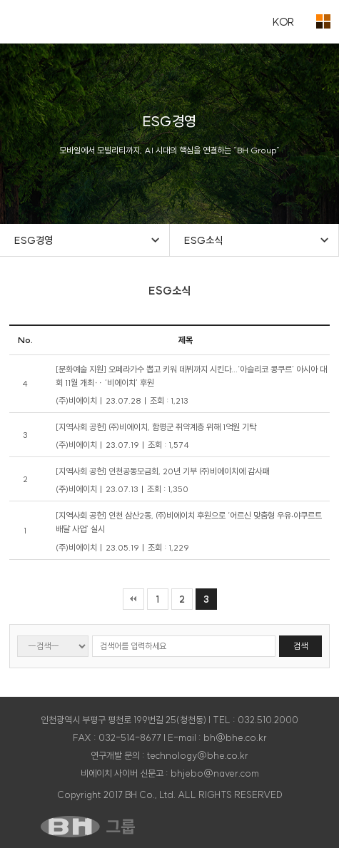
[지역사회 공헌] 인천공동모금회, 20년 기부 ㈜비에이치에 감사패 (162, 471)
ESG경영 (33, 240)
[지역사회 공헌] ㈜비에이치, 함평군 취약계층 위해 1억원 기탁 (156, 427)
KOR (283, 21)
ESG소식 (203, 240)
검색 (300, 645)
